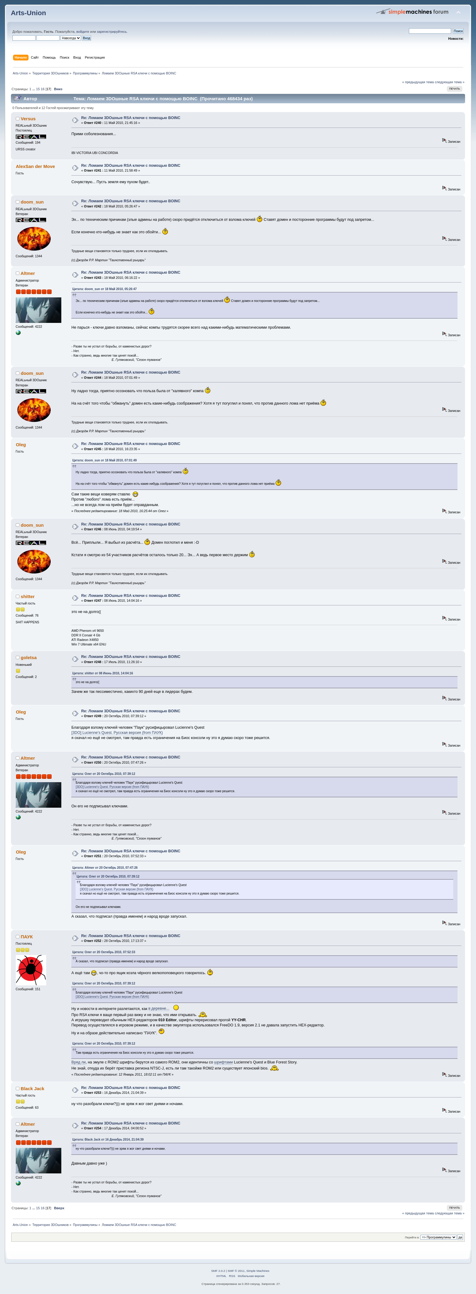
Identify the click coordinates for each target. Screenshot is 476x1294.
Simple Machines (257, 1270)
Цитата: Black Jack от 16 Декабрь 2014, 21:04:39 (108, 1139)
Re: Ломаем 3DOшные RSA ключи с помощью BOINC (131, 118)
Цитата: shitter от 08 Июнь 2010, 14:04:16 (102, 673)
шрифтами (223, 1062)
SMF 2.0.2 (218, 1270)
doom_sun (32, 201)
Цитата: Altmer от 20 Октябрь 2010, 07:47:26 (105, 867)
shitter (28, 596)
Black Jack (32, 1088)
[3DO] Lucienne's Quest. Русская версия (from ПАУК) (117, 733)
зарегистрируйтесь (112, 31)
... (34, 89)
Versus (28, 118)
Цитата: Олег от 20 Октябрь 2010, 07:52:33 (103, 952)
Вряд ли (78, 1062)
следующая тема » (449, 82)
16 (42, 89)
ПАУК (26, 936)
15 (38, 89)
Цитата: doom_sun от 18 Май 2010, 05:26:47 (104, 289)
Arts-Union (28, 13)
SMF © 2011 (236, 1270)
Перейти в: (412, 1237)
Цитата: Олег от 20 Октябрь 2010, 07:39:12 (103, 773)
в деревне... (158, 1008)
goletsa (28, 657)
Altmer (28, 273)
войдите (82, 31)
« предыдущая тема (418, 82)
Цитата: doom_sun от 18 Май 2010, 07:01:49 (104, 460)
